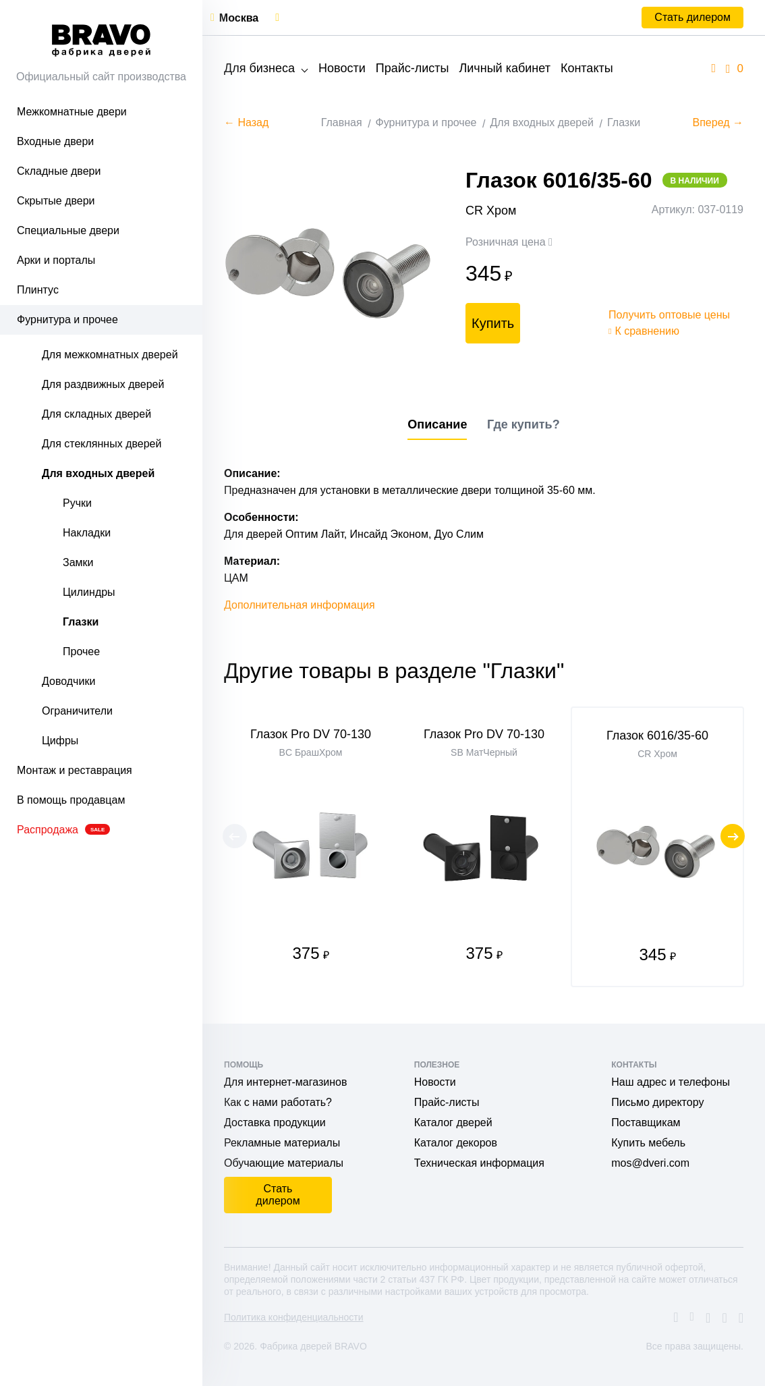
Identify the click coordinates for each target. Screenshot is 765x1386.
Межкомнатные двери (72, 111)
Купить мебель (648, 1142)
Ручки (77, 503)
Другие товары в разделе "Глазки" (394, 671)
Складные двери (59, 171)
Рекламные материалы (282, 1142)
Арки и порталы (56, 260)
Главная (341, 122)
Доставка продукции (275, 1122)
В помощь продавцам (71, 800)
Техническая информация (479, 1163)
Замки (78, 562)
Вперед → (718, 122)
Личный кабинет (504, 68)
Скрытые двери (56, 200)
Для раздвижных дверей (103, 384)
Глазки (80, 622)
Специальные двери (68, 230)
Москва (238, 18)
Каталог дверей (453, 1122)
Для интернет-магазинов (285, 1082)
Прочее (81, 651)
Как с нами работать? (278, 1102)
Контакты (587, 68)
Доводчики (68, 681)
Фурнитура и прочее (67, 319)
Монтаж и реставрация (74, 770)
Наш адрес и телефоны (670, 1082)
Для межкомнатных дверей (110, 354)
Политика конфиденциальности (294, 1317)
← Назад (246, 122)
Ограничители (77, 711)
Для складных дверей (96, 414)
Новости (342, 68)
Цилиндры (89, 592)
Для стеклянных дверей (101, 443)
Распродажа (63, 829)
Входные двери (55, 141)
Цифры (60, 740)
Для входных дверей (98, 473)
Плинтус (38, 290)
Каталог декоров (455, 1142)
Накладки (87, 532)
